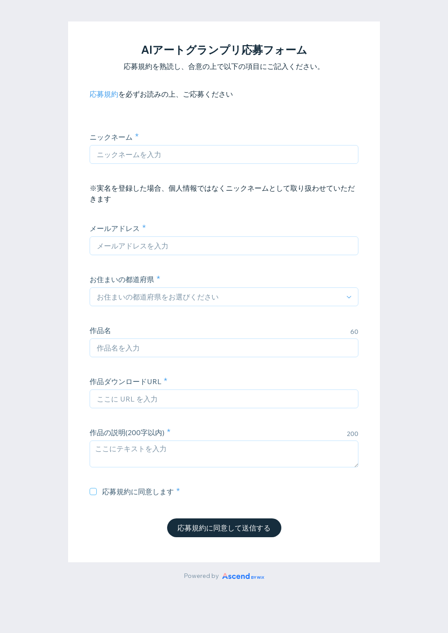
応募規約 (104, 94)
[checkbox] (93, 491)
